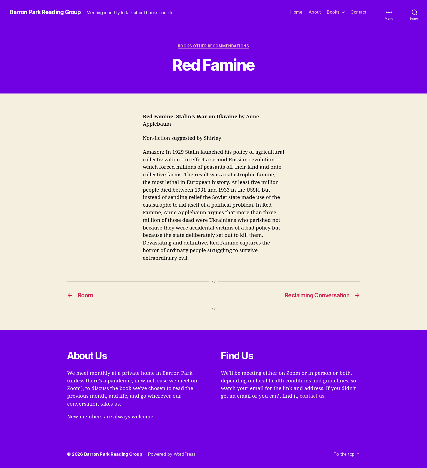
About (315, 12)
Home (296, 12)
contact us (312, 396)
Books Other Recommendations (213, 46)
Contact (358, 12)
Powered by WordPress (171, 454)
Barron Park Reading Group (45, 12)
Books (333, 12)
